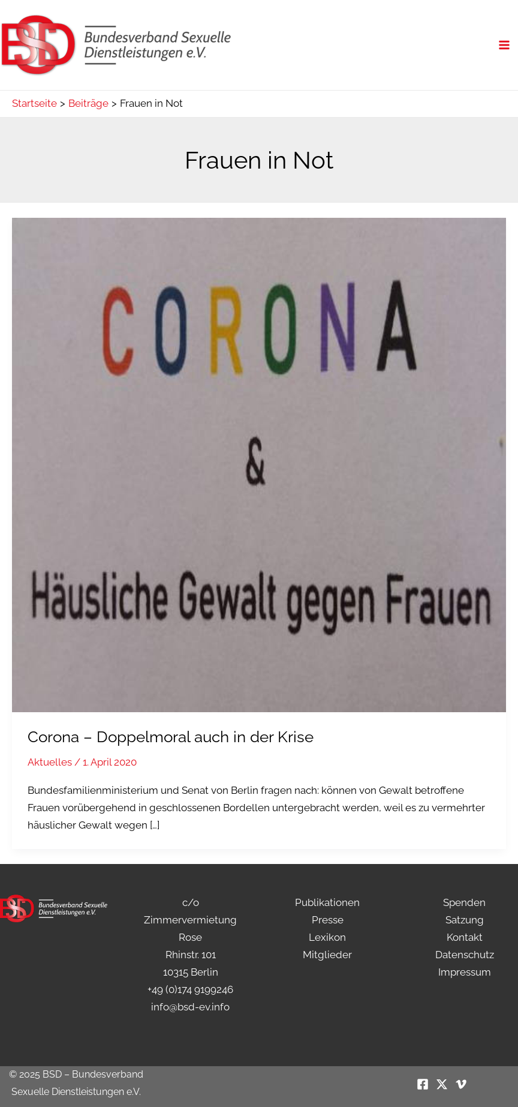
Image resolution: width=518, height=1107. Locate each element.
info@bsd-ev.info (190, 1007)
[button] (26, 1080)
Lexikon (327, 937)
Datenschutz (464, 955)
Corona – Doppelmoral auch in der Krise (171, 737)
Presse (328, 920)
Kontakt (465, 937)
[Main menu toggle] (505, 45)
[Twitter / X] (442, 1084)
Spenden (464, 902)
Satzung (464, 920)
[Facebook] (423, 1084)
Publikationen (327, 902)
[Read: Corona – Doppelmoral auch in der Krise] (259, 464)
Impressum (464, 972)
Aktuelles (50, 762)
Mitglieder (327, 955)
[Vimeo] (461, 1084)
